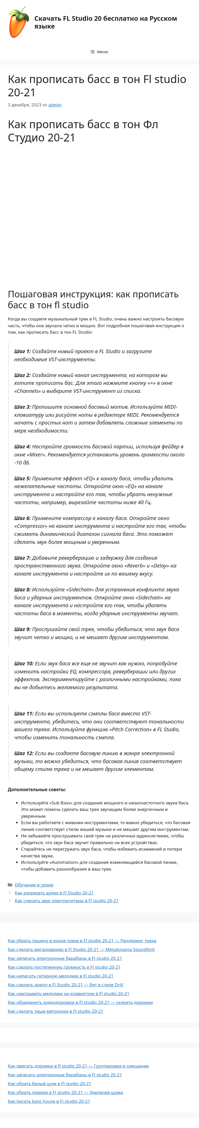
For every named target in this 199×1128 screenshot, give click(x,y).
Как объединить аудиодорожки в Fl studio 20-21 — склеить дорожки (80, 1002)
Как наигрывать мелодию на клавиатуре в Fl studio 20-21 (68, 993)
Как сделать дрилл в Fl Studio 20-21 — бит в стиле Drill (65, 985)
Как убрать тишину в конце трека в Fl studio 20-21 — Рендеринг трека (82, 941)
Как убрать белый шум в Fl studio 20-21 (49, 1083)
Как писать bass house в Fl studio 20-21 (49, 1101)
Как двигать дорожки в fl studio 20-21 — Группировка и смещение (78, 1066)
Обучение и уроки (34, 885)
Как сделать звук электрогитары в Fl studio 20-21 (67, 901)
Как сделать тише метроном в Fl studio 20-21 (55, 1011)
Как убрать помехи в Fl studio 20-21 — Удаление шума (65, 1092)
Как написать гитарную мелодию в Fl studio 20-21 (60, 976)
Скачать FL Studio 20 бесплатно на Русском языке (105, 22)
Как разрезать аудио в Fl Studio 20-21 (54, 893)
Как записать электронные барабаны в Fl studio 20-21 (65, 958)
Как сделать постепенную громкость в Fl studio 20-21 (64, 967)
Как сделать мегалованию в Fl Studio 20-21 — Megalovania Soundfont (81, 949)
